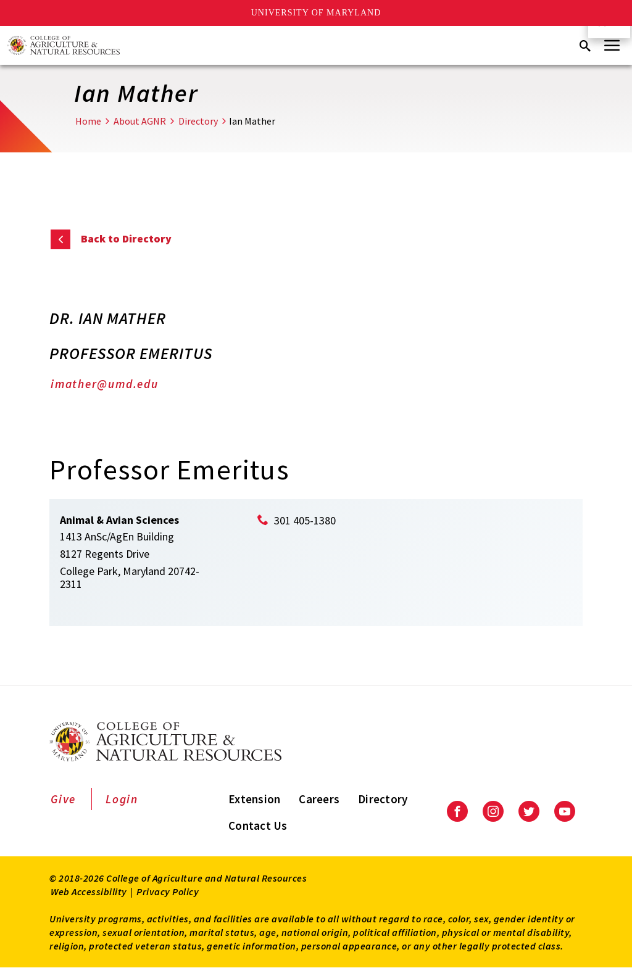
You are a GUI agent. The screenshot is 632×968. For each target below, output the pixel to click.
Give (63, 799)
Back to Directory (126, 238)
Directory (198, 121)
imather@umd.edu (105, 383)
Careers (319, 799)
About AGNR (140, 121)
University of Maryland (316, 12)
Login (122, 799)
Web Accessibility (89, 891)
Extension (254, 799)
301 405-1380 (305, 520)
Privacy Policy (167, 891)
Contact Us (258, 825)
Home (88, 121)
